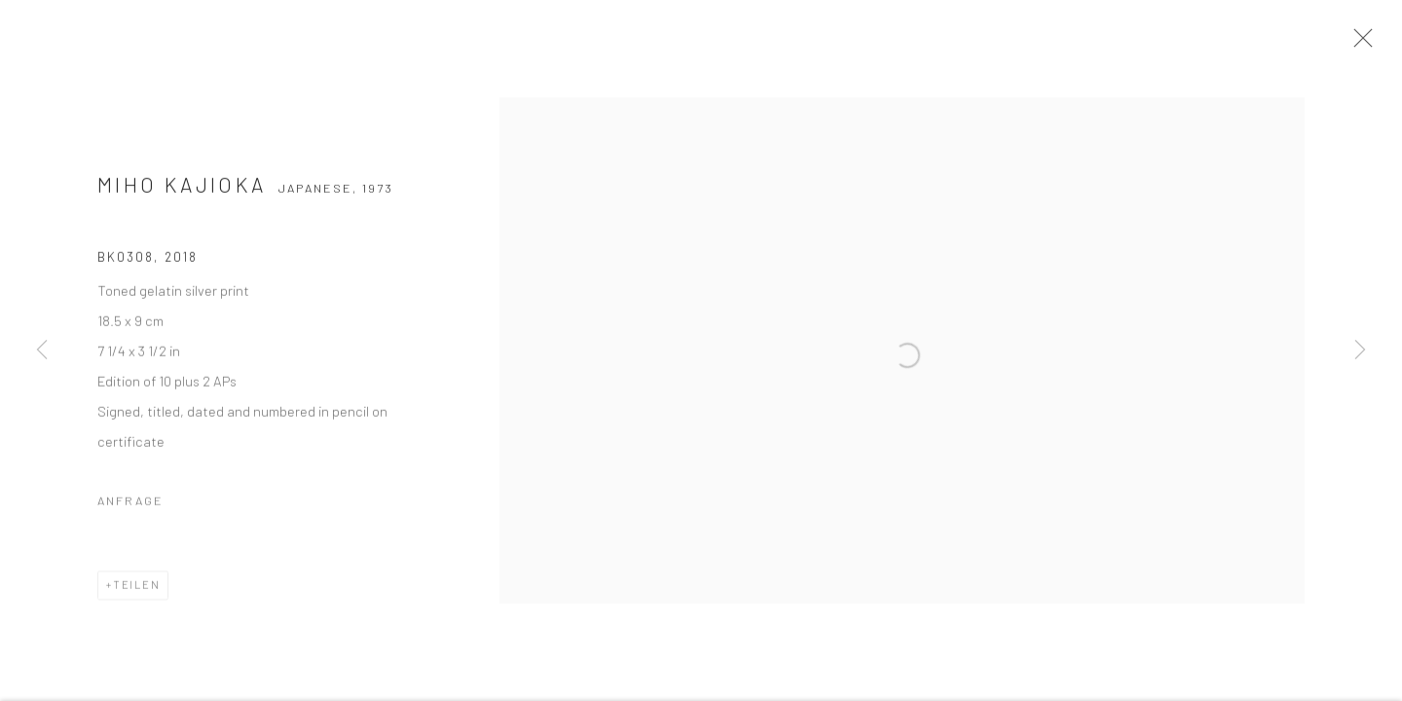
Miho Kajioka (181, 198)
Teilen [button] (137, 598)
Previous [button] (42, 350)
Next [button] (1360, 350)
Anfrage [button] (130, 514)
